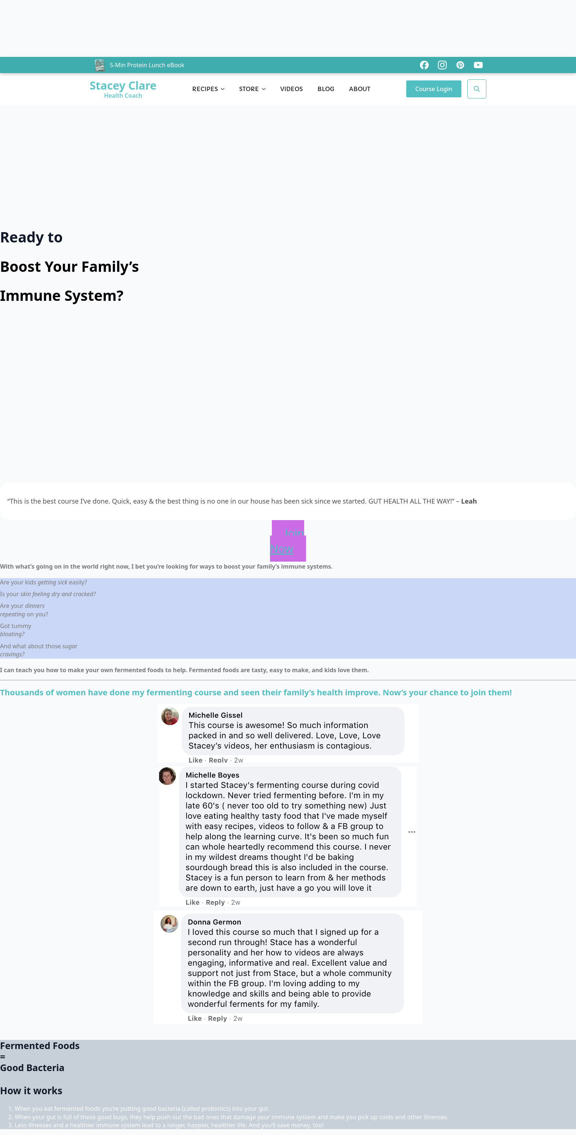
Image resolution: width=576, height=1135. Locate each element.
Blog (325, 89)
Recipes (205, 89)
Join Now (287, 541)
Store (249, 89)
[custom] (424, 65)
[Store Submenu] (266, 89)
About (359, 89)
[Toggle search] (476, 88)
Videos (291, 89)
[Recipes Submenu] (225, 89)
